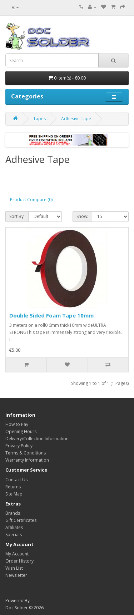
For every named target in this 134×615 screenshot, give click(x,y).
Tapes (39, 119)
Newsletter (16, 575)
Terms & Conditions (25, 453)
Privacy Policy (19, 446)
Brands (12, 513)
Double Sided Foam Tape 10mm (51, 315)
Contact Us (16, 480)
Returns (13, 487)
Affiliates (14, 527)
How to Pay (16, 424)
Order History (19, 561)
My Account (17, 554)
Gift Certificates (20, 520)
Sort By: (17, 216)
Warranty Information (27, 460)
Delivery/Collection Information (37, 439)
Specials (13, 535)
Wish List (14, 568)
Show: (82, 216)
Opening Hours (20, 431)
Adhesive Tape (76, 119)
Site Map (14, 494)
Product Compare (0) (31, 200)
